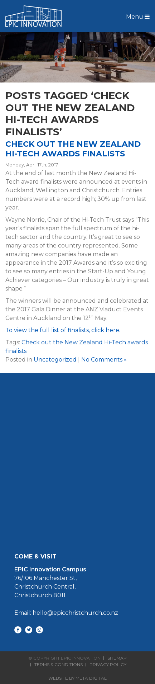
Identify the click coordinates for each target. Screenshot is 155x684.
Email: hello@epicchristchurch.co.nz (66, 612)
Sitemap (117, 658)
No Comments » (104, 359)
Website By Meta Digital (77, 678)
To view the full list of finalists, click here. (62, 330)
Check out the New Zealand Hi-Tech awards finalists (73, 148)
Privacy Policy (107, 664)
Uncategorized (55, 359)
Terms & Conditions (58, 664)
